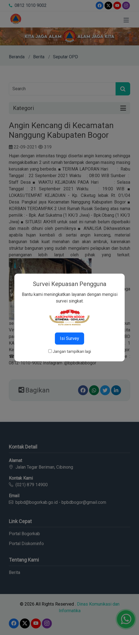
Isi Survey (69, 338)
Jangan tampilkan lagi (72, 351)
